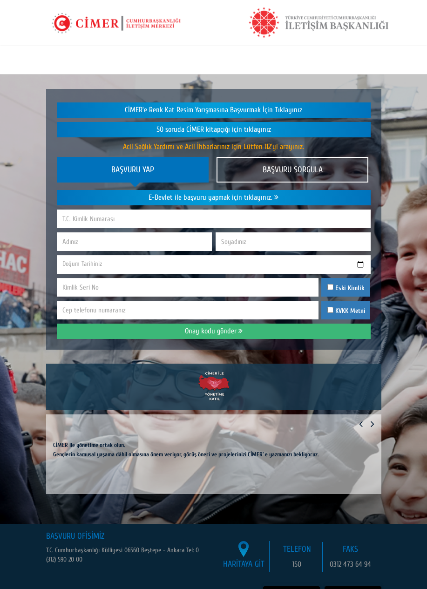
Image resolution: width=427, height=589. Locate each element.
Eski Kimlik (345, 288)
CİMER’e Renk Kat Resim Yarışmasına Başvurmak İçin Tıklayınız (213, 110)
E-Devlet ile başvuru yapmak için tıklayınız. (213, 197)
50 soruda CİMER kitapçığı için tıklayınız (213, 129)
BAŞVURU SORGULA (293, 170)
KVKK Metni (350, 311)
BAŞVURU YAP (132, 170)
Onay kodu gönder (214, 331)
